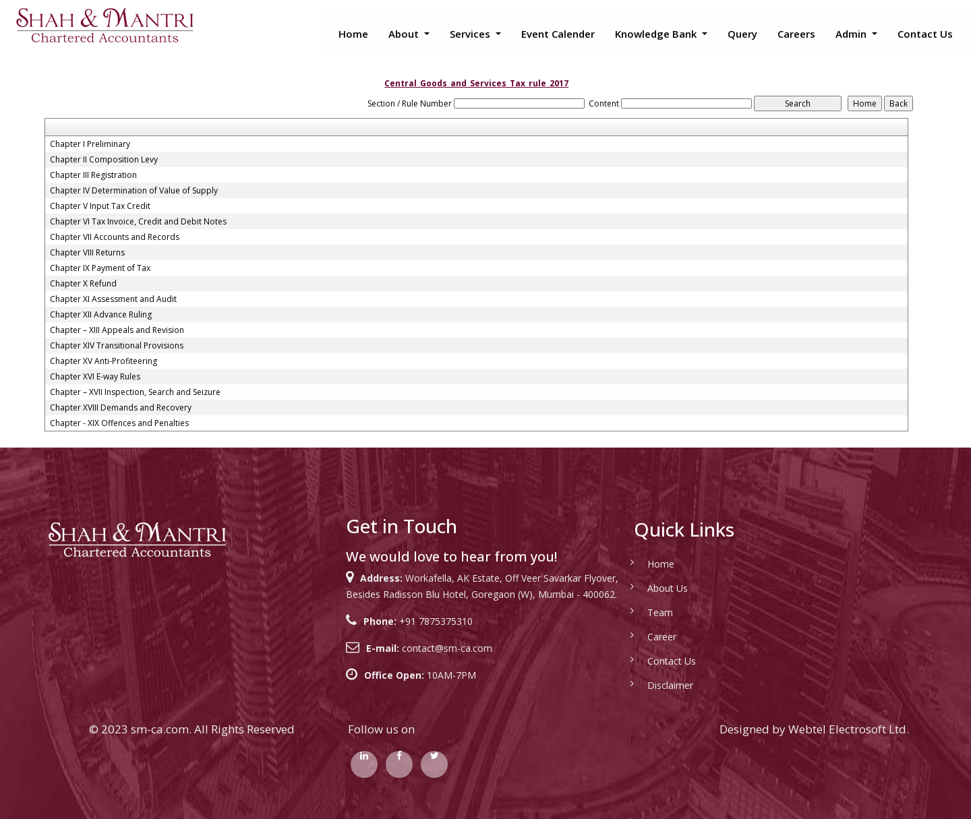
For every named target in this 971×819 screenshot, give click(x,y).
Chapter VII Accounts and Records (114, 237)
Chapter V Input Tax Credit (100, 206)
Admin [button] (852, 33)
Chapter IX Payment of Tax (100, 268)
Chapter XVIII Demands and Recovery (121, 407)
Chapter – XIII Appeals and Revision (117, 330)
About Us (648, 588)
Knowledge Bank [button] (657, 33)
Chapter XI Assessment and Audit (113, 299)
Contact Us (925, 33)
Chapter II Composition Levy (104, 159)
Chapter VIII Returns (87, 252)
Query (742, 33)
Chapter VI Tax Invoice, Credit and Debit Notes (138, 221)
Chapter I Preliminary (90, 144)
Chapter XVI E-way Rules (95, 376)
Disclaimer (651, 685)
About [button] (404, 33)
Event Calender (558, 33)
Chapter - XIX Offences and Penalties (119, 423)
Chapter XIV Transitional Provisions (116, 345)
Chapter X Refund (83, 283)
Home (353, 33)
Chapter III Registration (93, 175)
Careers (796, 33)
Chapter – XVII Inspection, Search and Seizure (135, 392)
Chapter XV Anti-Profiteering (103, 361)
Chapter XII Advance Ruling (101, 314)
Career (642, 636)
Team (640, 612)
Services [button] (471, 33)
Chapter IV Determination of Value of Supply (134, 190)
